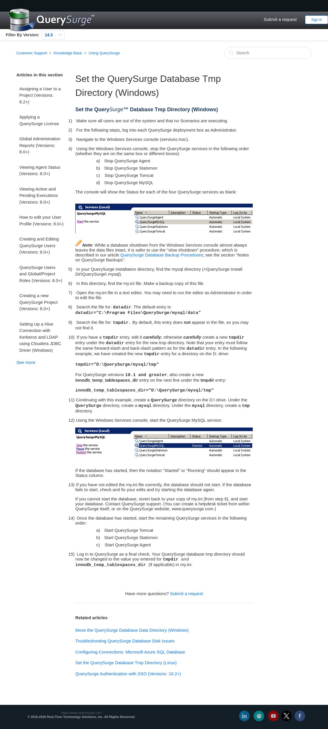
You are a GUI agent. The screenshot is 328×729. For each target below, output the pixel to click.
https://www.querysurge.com (81, 712)
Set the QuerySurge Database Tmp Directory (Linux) (126, 662)
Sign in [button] (316, 20)
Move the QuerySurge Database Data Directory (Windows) (132, 630)
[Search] (268, 53)
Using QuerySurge (104, 53)
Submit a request (280, 19)
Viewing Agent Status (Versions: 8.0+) (39, 170)
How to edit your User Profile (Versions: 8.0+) (41, 220)
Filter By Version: (22, 35)
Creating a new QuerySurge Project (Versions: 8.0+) (38, 302)
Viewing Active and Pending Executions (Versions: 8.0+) (38, 195)
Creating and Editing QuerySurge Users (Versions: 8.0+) (39, 245)
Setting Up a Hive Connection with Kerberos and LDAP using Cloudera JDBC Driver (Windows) (40, 337)
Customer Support (31, 53)
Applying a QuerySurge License (39, 120)
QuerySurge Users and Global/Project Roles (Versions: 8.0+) (40, 274)
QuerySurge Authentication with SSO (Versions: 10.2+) (128, 673)
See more (25, 362)
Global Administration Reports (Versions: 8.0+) (39, 145)
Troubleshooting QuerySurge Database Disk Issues (124, 640)
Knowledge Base (68, 53)
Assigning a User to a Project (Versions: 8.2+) (40, 95)
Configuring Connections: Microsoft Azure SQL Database (130, 651)
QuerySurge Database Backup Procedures (161, 254)
